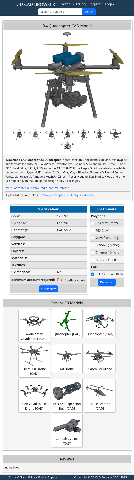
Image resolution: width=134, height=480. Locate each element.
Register (95, 4)
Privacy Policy (37, 477)
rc (28, 188)
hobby (35, 188)
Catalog (79, 4)
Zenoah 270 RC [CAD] (67, 430)
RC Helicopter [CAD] (100, 396)
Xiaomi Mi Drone (100, 358)
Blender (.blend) (107, 245)
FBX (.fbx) (102, 230)
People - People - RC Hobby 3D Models (68, 195)
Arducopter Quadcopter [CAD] (34, 326)
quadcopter (18, 188)
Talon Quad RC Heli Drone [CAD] (34, 396)
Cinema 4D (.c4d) (108, 252)
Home (65, 4)
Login (109, 4)
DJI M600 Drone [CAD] (34, 361)
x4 (7, 188)
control (53, 188)
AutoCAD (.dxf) (106, 260)
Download (106, 282)
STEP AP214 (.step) (109, 274)
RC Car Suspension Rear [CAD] (67, 396)
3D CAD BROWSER (36, 4)
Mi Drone (67, 358)
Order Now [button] (48, 289)
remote (64, 188)
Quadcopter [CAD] (67, 323)
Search (89, 12)
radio (43, 188)
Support (53, 477)
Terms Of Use (17, 477)
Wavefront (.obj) (107, 238)
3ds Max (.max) (107, 223)
